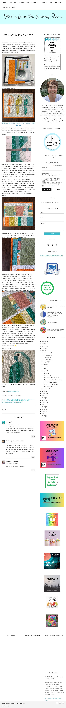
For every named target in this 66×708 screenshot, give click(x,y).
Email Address (45, 167)
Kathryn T (9, 422)
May (44, 368)
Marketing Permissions (46, 173)
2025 (43, 344)
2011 (43, 413)
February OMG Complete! (51, 377)
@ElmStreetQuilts (13, 399)
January (45, 389)
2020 (43, 393)
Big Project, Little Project (51, 384)
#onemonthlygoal (27, 399)
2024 (43, 346)
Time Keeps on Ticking (50, 382)
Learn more (54, 185)
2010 (43, 416)
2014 (43, 407)
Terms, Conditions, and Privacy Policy (51, 255)
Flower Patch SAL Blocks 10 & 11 (53, 380)
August (45, 362)
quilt (14, 402)
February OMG (48, 386)
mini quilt (22, 400)
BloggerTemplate (5, 706)
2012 (43, 411)
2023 (43, 348)
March (45, 373)
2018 (43, 398)
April (44, 371)
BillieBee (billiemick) (12, 461)
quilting (20, 402)
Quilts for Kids (52, 322)
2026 (43, 341)
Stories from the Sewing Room (33, 16)
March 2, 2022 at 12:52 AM (12, 463)
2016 (43, 402)
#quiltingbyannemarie (10, 400)
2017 (43, 400)
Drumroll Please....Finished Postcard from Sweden (55, 329)
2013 (43, 409)
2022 (43, 350)
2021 (43, 391)
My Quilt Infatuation (13, 391)
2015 (43, 404)
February (46, 375)
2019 (43, 395)
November (46, 355)
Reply (33, 436)
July (44, 364)
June (45, 366)
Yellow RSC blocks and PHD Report (55, 306)
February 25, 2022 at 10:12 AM (13, 442)
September (47, 359)
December (46, 353)
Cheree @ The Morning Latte (15, 441)
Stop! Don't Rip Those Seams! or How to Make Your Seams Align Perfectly (54, 314)
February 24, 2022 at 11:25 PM (13, 424)
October (46, 357)
